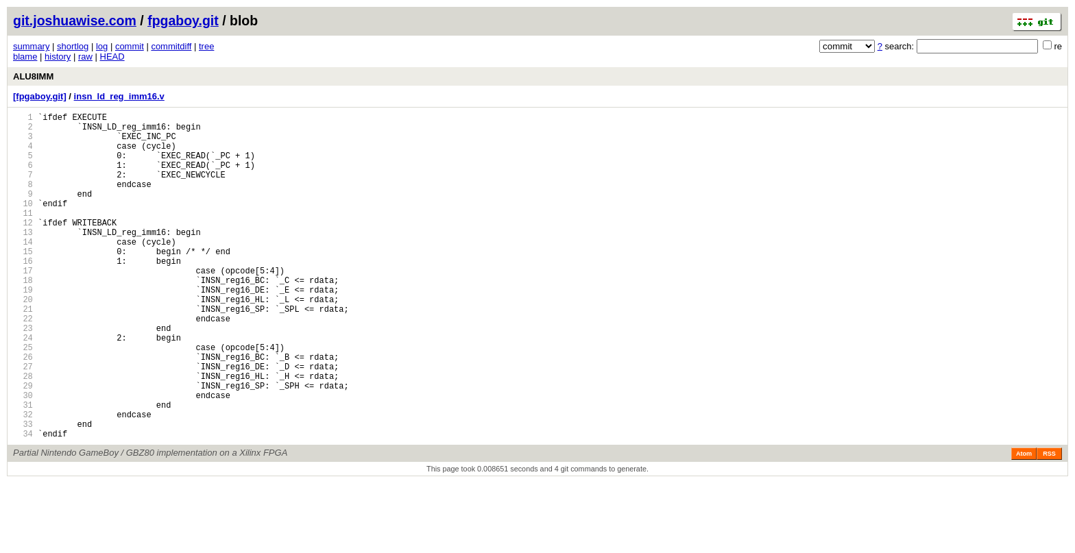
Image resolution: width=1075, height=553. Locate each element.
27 (23, 422)
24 (23, 387)
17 (23, 305)
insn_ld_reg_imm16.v (119, 96)
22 (23, 363)
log (102, 46)
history (58, 56)
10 (23, 224)
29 (23, 445)
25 (23, 398)
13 (23, 259)
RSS (1049, 523)
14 (23, 270)
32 (23, 480)
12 (23, 247)
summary (31, 46)
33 (23, 491)
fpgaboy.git (183, 20)
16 (23, 293)
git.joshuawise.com (74, 20)
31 (23, 468)
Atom (1024, 523)
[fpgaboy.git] (40, 96)
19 (23, 328)
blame (25, 56)
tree (206, 46)
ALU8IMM (33, 76)
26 (23, 410)
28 (23, 433)
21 (23, 352)
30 (23, 457)
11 (23, 235)
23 (23, 375)
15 (23, 282)
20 (23, 340)
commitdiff (171, 46)
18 (23, 317)
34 (23, 503)
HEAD (112, 56)
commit (129, 46)
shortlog (72, 46)
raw (85, 56)
